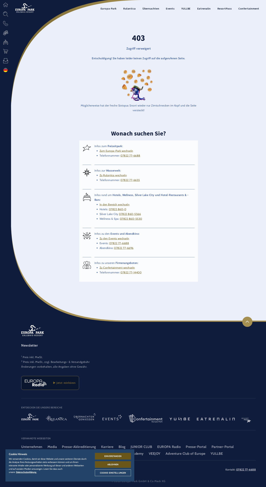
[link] (247, 322)
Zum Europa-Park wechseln (116, 150)
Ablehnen (112, 464)
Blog (122, 447)
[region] (69, 465)
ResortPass (224, 8)
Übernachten (150, 8)
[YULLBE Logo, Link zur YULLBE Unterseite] (180, 418)
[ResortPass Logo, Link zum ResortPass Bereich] (246, 418)
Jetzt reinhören (64, 382)
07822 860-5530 (131, 218)
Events (170, 8)
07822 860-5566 (130, 214)
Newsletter (29, 345)
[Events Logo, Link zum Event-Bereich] (112, 418)
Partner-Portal (223, 447)
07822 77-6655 (130, 180)
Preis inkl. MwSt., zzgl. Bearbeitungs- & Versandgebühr (56, 362)
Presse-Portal (196, 447)
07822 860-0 (117, 209)
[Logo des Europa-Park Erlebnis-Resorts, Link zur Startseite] (25, 8)
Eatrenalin (204, 8)
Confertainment (248, 8)
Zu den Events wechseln (114, 238)
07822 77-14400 (130, 272)
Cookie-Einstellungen (113, 472)
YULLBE (186, 8)
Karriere (107, 447)
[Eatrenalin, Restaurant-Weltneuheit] (215, 418)
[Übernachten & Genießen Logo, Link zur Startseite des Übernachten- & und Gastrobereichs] (84, 418)
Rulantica (129, 8)
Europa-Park (109, 8)
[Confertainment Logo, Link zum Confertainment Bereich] (145, 418)
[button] (5, 4)
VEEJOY (154, 454)
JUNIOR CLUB (141, 447)
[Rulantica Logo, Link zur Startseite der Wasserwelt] (56, 418)
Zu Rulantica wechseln (113, 175)
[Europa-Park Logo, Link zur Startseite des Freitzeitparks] (30, 418)
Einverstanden (112, 456)
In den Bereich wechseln (115, 204)
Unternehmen (31, 447)
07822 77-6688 (130, 155)
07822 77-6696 (124, 248)
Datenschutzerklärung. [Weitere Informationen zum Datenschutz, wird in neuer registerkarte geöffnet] (26, 472)
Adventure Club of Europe (185, 454)
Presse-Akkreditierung (79, 447)
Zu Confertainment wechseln (117, 267)
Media (52, 447)
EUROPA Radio (169, 447)
